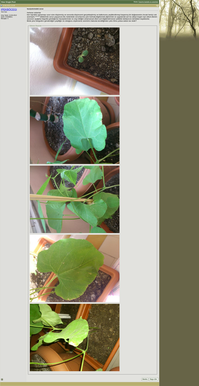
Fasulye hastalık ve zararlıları (148, 2)
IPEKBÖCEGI (9, 9)
